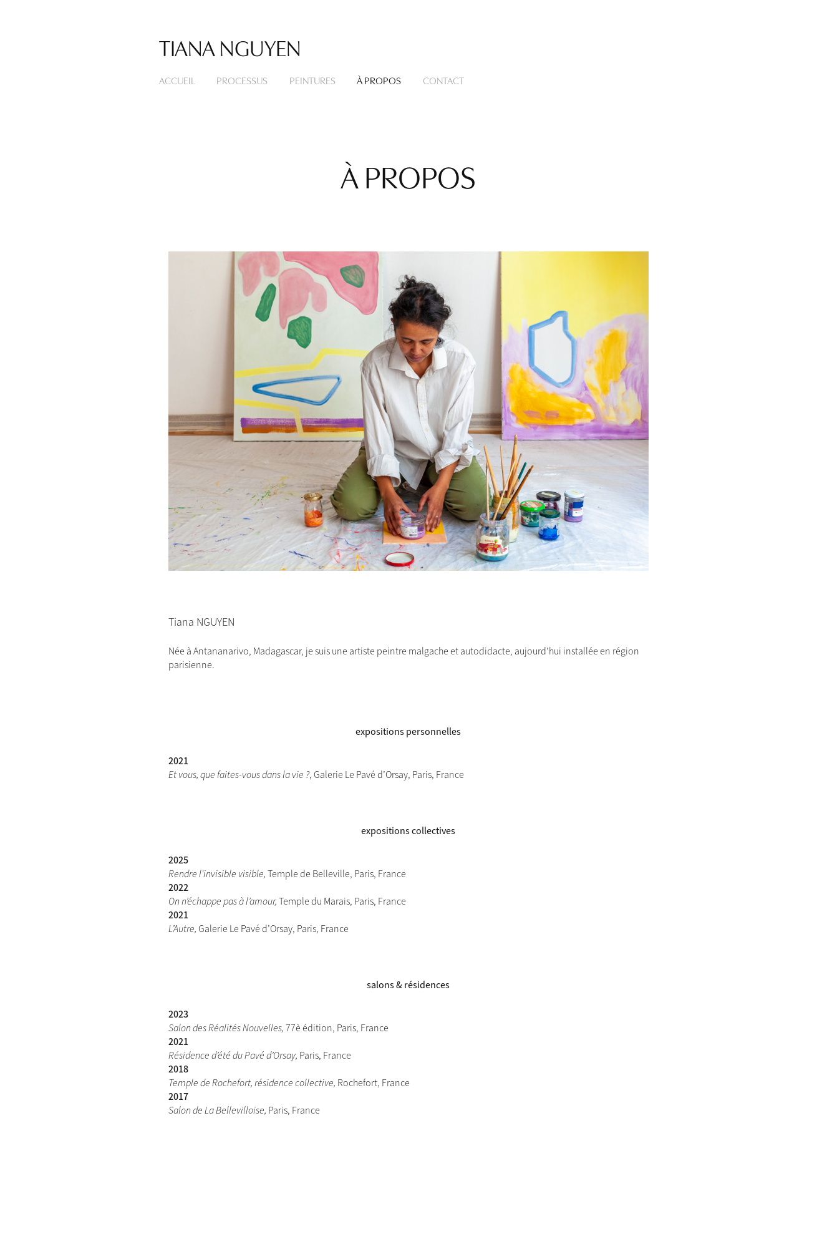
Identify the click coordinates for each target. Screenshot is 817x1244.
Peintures (312, 80)
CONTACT (443, 80)
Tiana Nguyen (230, 46)
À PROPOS (379, 80)
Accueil (177, 80)
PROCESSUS (242, 80)
